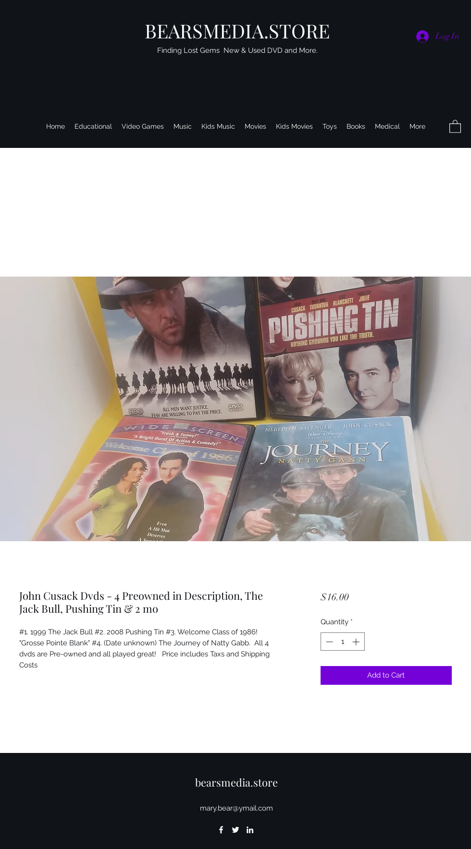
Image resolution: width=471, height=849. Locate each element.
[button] (455, 126)
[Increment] (356, 642)
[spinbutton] (342, 642)
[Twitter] (235, 830)
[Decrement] (328, 642)
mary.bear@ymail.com (236, 808)
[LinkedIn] (250, 830)
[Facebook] (221, 830)
